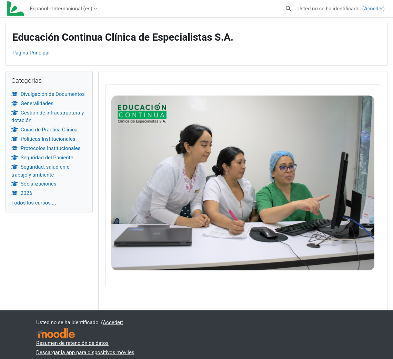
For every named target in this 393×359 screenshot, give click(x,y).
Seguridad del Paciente (42, 157)
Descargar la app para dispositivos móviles (85, 352)
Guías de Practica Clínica (44, 130)
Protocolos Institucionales (45, 148)
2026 (21, 193)
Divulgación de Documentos (48, 94)
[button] (288, 8)
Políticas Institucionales (43, 139)
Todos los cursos (31, 203)
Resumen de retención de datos (72, 343)
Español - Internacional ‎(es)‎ (61, 9)
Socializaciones (34, 184)
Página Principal (31, 53)
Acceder (373, 9)
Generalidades (32, 103)
